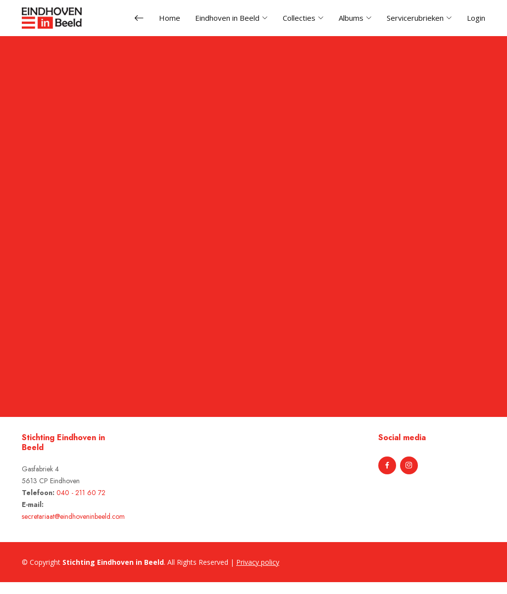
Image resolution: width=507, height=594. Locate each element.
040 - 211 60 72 (80, 493)
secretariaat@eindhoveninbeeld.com (73, 516)
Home (169, 18)
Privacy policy (257, 562)
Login (476, 18)
